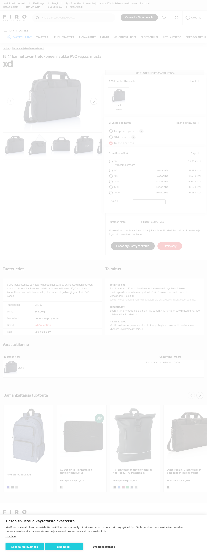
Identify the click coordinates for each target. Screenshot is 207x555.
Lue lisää (11, 536)
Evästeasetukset (104, 546)
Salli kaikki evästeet (24, 546)
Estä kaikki (64, 546)
